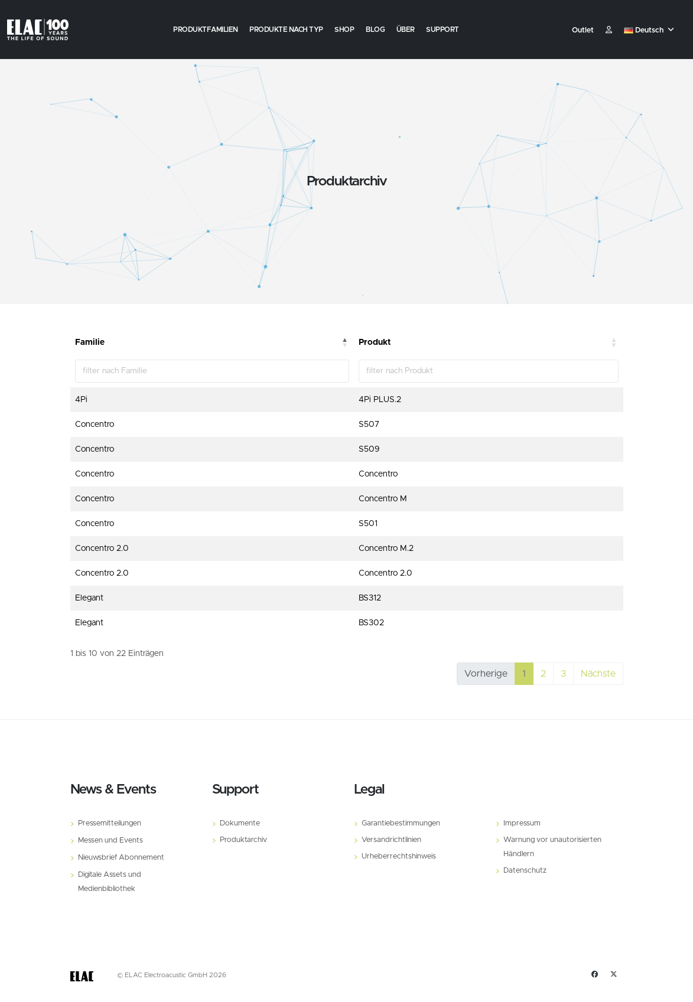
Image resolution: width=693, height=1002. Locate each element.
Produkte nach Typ (286, 29)
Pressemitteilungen (109, 823)
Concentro (94, 424)
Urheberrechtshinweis (399, 856)
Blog (375, 29)
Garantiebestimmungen (401, 823)
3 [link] (563, 673)
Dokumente (240, 823)
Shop (344, 29)
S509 (369, 449)
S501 (368, 524)
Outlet (583, 30)
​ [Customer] (609, 30)
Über (405, 29)
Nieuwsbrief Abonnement (121, 857)
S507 (369, 424)
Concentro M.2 (386, 548)
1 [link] (524, 673)
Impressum (522, 823)
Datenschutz (524, 870)
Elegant (89, 598)
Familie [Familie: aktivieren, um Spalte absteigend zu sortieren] (90, 342)
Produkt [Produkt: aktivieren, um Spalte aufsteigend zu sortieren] (375, 342)
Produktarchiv (243, 840)
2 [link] (543, 673)
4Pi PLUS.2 (380, 400)
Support (442, 29)
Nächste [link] (598, 673)
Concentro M (383, 499)
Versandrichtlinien (391, 840)
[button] (650, 31)
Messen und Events (110, 840)
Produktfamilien (205, 29)
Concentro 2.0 (102, 548)
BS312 (370, 598)
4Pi (81, 400)
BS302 (371, 623)
